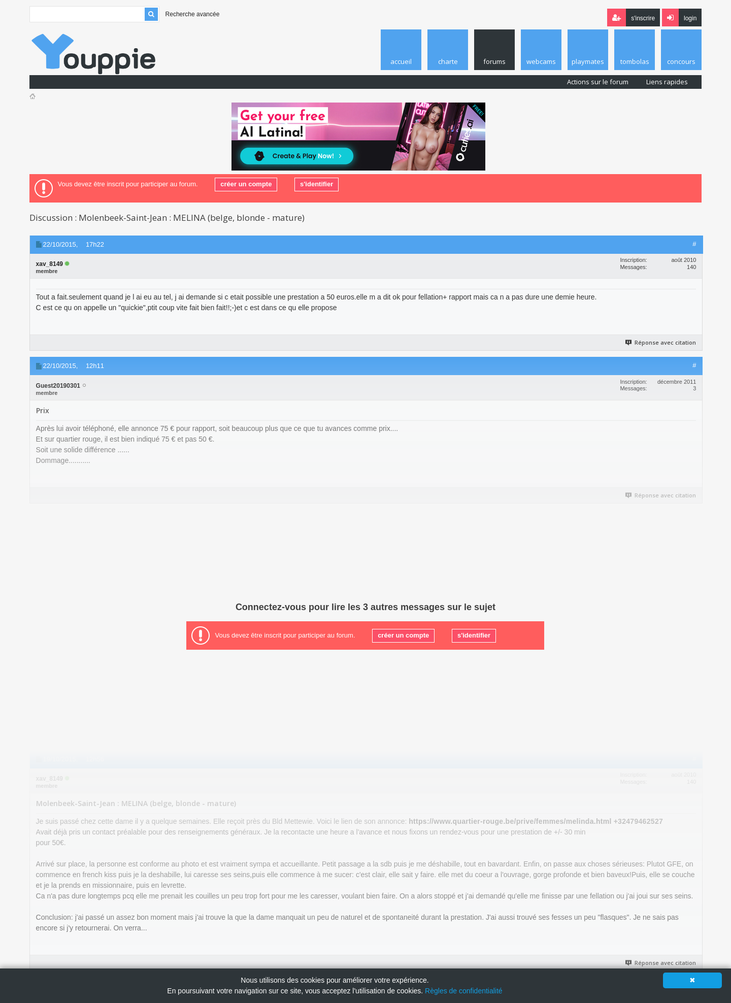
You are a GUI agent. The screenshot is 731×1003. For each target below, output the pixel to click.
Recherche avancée (192, 14)
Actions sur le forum (597, 81)
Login (690, 18)
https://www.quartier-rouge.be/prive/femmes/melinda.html (510, 821)
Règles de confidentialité (464, 991)
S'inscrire (643, 18)
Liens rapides (667, 81)
